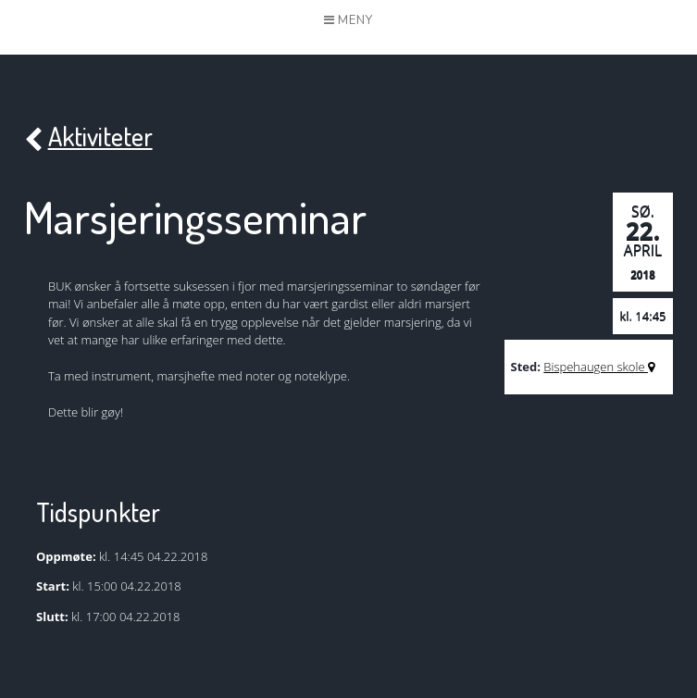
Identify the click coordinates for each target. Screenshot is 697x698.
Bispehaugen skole (598, 366)
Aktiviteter (88, 137)
